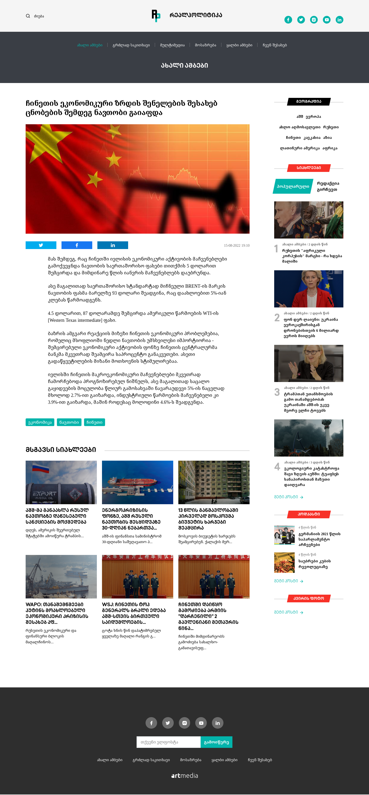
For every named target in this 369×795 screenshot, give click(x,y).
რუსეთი (331, 127)
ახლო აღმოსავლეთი (300, 127)
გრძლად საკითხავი (131, 44)
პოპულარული (293, 186)
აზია (327, 137)
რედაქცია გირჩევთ (328, 186)
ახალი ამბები (89, 44)
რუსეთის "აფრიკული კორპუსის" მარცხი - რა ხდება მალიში (312, 256)
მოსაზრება (205, 44)
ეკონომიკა (40, 422)
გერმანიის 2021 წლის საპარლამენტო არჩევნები (320, 539)
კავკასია (312, 137)
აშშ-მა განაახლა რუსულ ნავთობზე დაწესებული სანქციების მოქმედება (57, 517)
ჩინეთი (94, 422)
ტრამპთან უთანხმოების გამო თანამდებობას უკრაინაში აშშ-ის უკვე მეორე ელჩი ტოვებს (308, 402)
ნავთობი (69, 422)
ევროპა (313, 116)
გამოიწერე (216, 742)
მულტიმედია (172, 44)
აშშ (299, 116)
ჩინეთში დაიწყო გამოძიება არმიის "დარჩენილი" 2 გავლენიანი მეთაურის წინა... (208, 617)
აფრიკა (329, 148)
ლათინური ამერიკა (300, 148)
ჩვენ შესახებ (275, 44)
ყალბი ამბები (239, 44)
